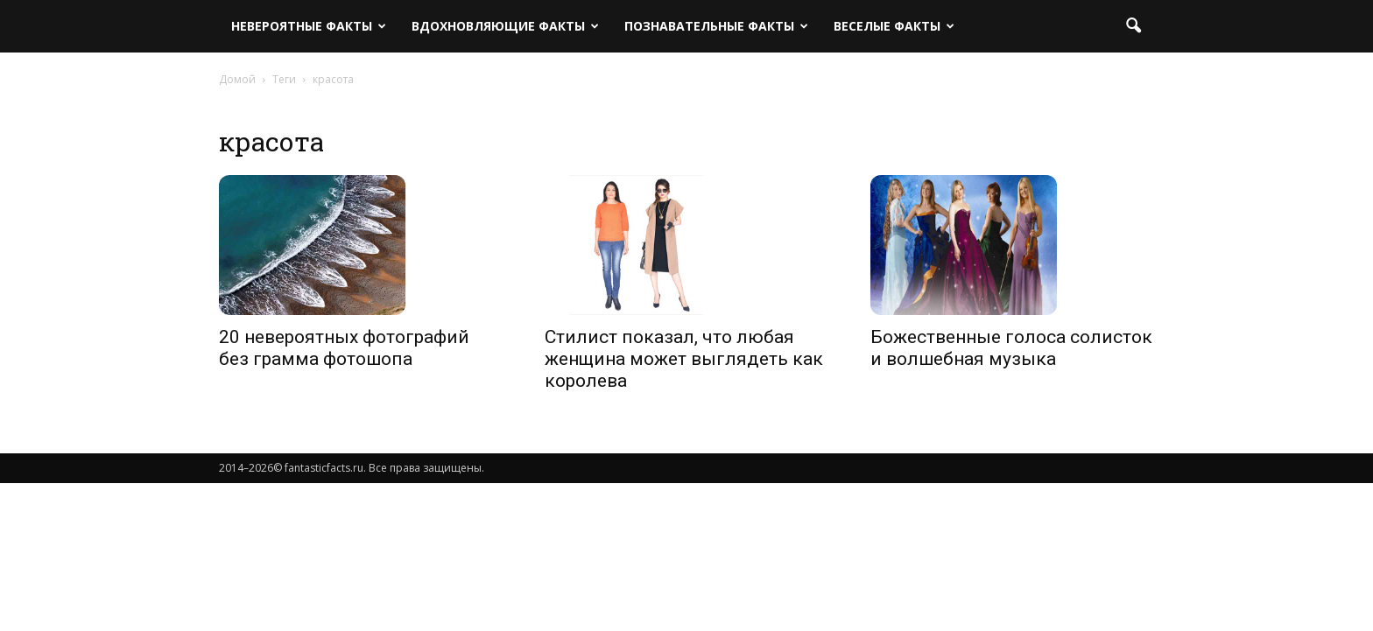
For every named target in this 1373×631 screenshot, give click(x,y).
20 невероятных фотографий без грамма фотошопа (344, 347)
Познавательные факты (716, 26)
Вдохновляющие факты (505, 26)
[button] (1133, 26)
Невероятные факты (308, 26)
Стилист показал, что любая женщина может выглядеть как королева (684, 358)
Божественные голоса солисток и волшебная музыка (1011, 347)
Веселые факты (894, 26)
